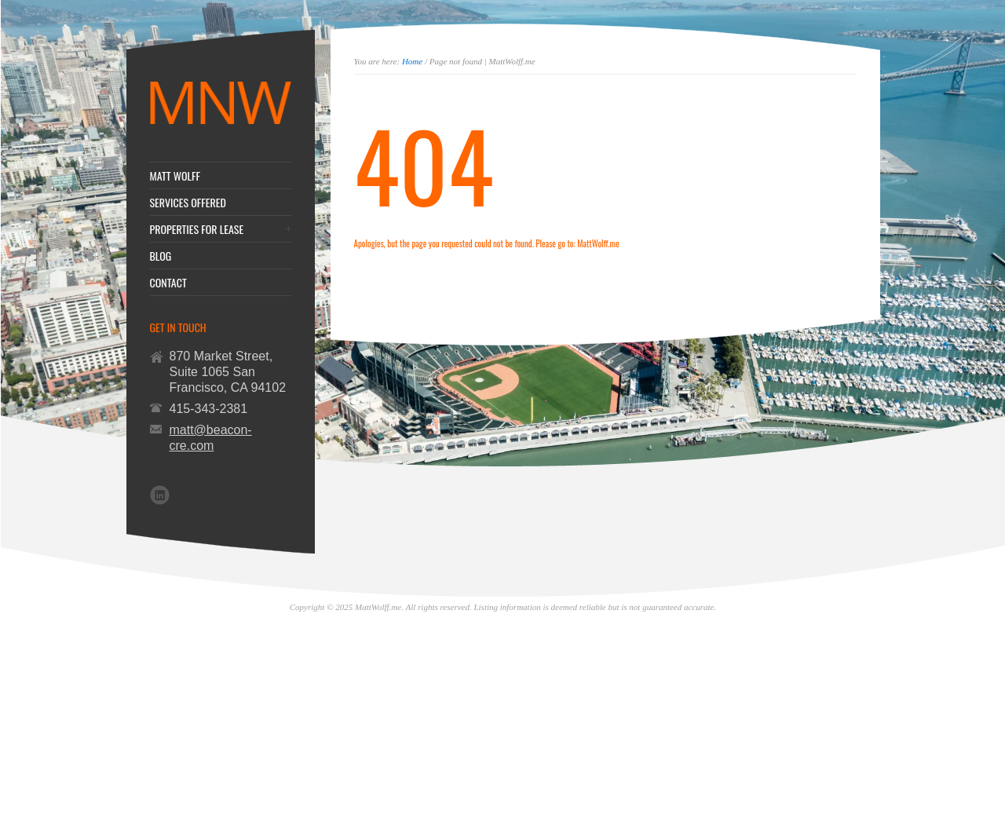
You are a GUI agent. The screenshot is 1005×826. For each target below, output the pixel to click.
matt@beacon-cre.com (211, 437)
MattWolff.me (598, 243)
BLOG (161, 255)
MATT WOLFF (175, 175)
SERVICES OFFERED (188, 202)
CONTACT (168, 282)
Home (412, 61)
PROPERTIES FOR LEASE (197, 229)
